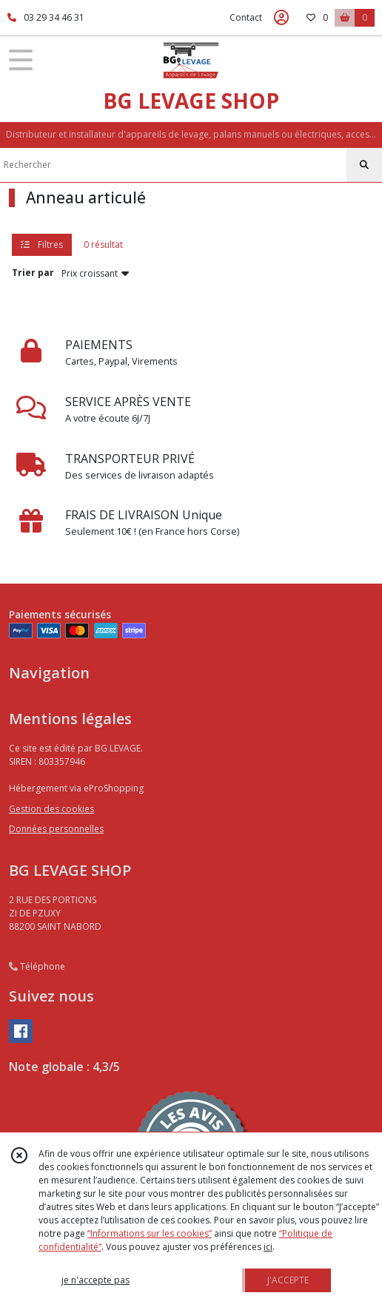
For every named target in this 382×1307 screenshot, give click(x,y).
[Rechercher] (364, 165)
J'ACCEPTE (288, 1280)
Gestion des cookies (51, 809)
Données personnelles (56, 829)
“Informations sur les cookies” (149, 1233)
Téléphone (37, 966)
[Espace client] (281, 18)
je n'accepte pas (95, 1280)
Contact (245, 17)
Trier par (33, 272)
